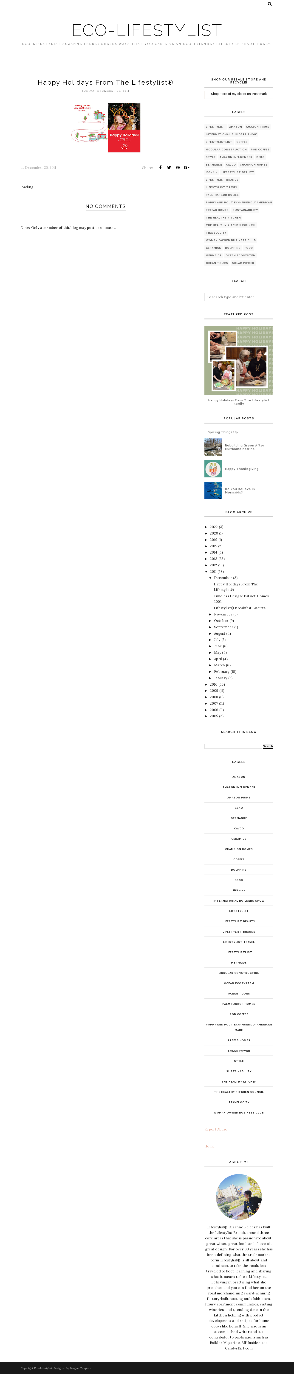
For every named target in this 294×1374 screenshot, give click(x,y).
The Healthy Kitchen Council (231, 225)
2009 (214, 690)
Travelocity (216, 232)
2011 (213, 571)
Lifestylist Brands (222, 179)
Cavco (231, 164)
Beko (260, 157)
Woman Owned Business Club (231, 240)
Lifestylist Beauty (237, 172)
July (217, 639)
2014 (213, 552)
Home (209, 1146)
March (219, 665)
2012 (213, 565)
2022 (214, 527)
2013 (213, 559)
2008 (214, 697)
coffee (242, 142)
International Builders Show (231, 134)
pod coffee (260, 149)
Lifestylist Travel (222, 187)
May (217, 652)
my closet (239, 94)
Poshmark (259, 94)
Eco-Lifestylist (147, 30)
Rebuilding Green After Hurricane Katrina (244, 447)
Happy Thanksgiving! (242, 469)
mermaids (214, 255)
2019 (213, 539)
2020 (214, 533)
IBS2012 (212, 172)
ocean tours (217, 263)
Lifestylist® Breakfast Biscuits (240, 608)
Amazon (235, 126)
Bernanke (214, 164)
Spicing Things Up (223, 432)
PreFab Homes (217, 210)
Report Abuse (215, 1129)
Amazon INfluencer (236, 157)
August (219, 633)
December (223, 578)
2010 (213, 684)
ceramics (213, 248)
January (220, 678)
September (223, 627)
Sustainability (245, 210)
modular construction (226, 149)
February (221, 671)
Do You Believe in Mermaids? (240, 490)
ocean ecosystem (241, 255)
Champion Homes (254, 164)
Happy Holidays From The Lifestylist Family (238, 402)
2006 (214, 710)
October (221, 620)
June (218, 646)
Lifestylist (215, 126)
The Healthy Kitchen (223, 217)
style (211, 157)
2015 (213, 546)
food (249, 248)
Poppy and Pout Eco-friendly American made (243, 202)
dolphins (233, 248)
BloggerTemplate (80, 1368)
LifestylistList (219, 142)
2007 (214, 703)
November (223, 614)
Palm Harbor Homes (222, 195)
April (218, 659)
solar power (243, 263)
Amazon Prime (257, 126)
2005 (214, 716)
